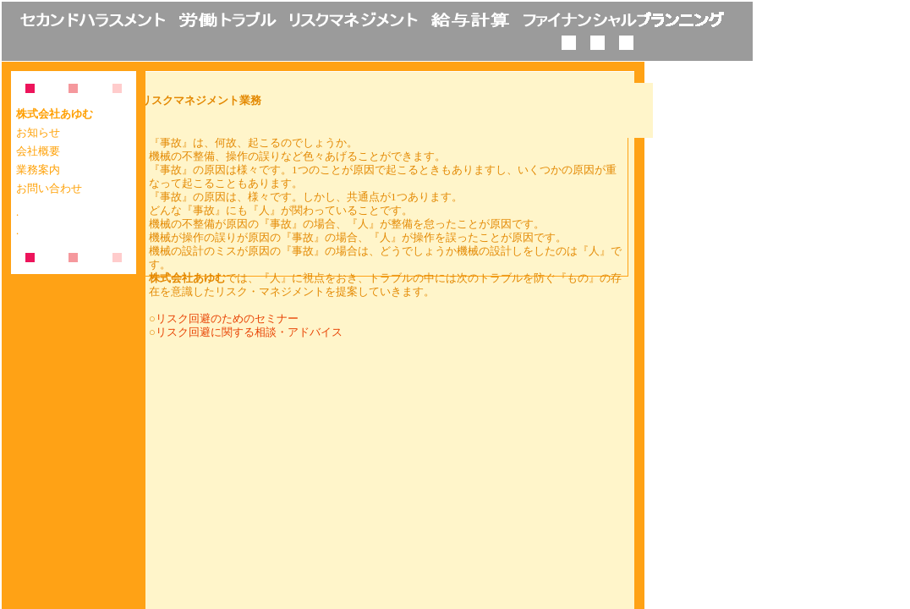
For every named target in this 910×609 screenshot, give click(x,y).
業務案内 (38, 170)
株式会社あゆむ (54, 114)
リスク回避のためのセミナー (227, 318)
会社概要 (38, 151)
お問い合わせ (49, 189)
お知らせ (38, 133)
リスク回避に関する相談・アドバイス (249, 332)
